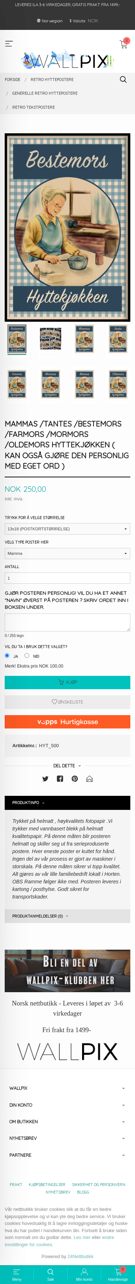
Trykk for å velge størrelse (34, 517)
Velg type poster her (27, 542)
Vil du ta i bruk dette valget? (36, 646)
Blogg (83, 1192)
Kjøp (67, 682)
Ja (15, 656)
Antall (12, 566)
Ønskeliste (67, 702)
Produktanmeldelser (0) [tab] (37, 916)
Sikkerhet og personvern (98, 1184)
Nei (36, 656)
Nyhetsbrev (58, 1192)
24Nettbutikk (81, 1256)
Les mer (82, 1237)
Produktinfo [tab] (25, 802)
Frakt (16, 1184)
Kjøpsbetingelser (47, 1184)
